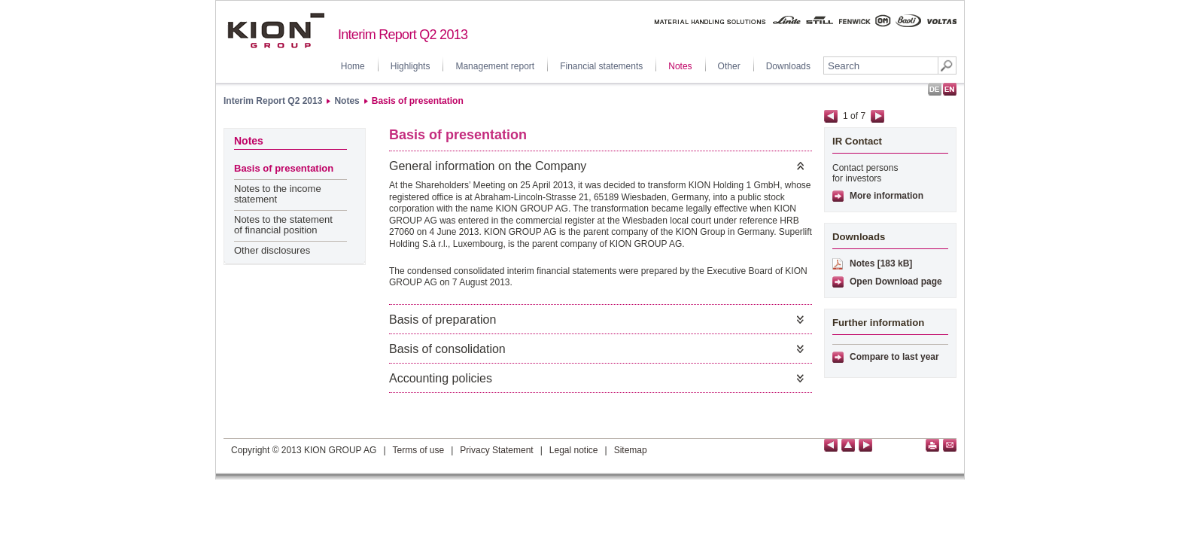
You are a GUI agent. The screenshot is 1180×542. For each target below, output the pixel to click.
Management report (494, 66)
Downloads (788, 66)
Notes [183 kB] (881, 263)
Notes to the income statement (277, 194)
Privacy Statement (496, 450)
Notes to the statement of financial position (283, 225)
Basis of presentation (418, 101)
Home (353, 66)
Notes (680, 66)
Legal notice (573, 450)
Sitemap (630, 450)
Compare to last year (894, 357)
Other (729, 66)
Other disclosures (272, 250)
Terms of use (419, 450)
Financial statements (601, 66)
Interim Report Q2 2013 (273, 101)
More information (886, 195)
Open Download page (896, 281)
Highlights (410, 66)
